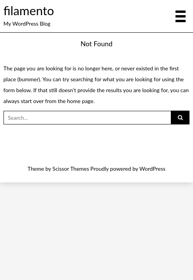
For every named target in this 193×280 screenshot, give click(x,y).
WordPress (152, 168)
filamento (29, 10)
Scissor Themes (71, 168)
